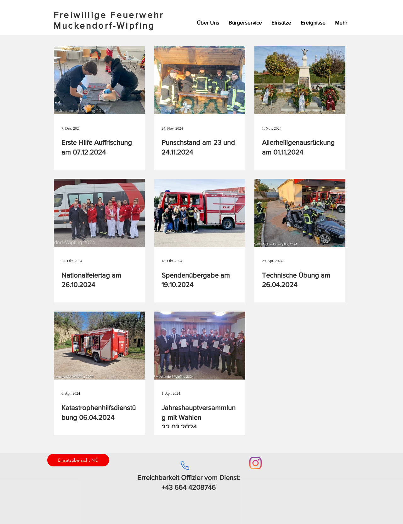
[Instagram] (255, 463)
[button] (281, 23)
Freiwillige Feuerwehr (109, 15)
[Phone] (184, 465)
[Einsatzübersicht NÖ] (78, 460)
